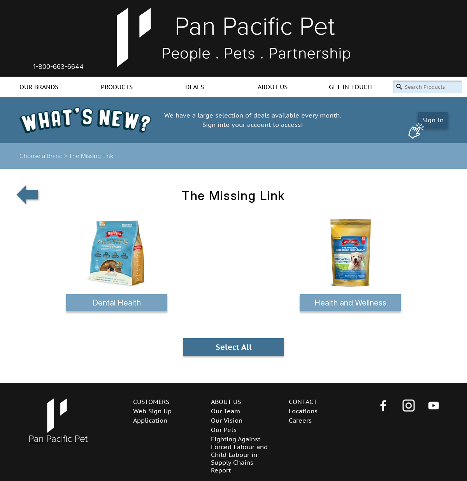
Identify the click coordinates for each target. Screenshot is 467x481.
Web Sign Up (152, 411)
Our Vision (226, 420)
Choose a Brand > (44, 156)
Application (150, 420)
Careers (300, 420)
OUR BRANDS (38, 87)
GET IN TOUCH (350, 87)
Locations (303, 411)
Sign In (433, 120)
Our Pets (224, 430)
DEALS (194, 87)
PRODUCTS (117, 87)
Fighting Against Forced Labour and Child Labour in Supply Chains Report (239, 454)
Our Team (225, 411)
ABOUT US (273, 87)
